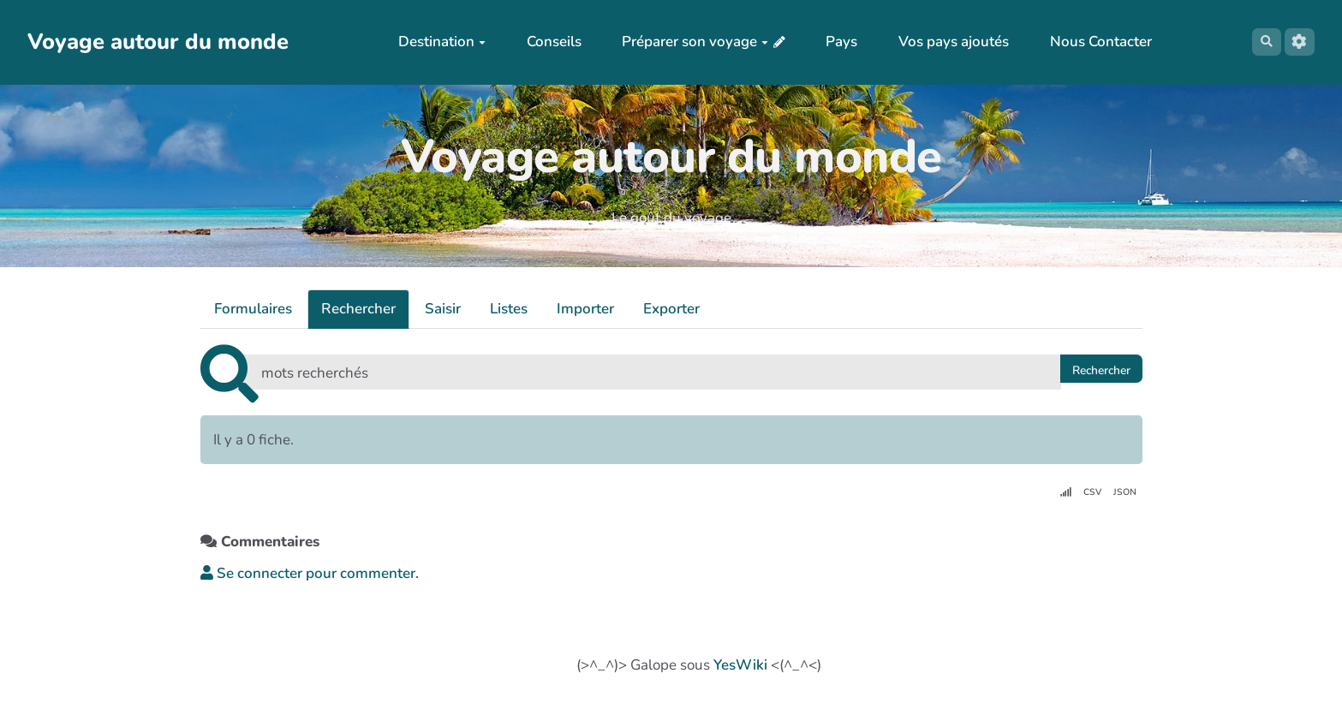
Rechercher (358, 309)
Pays (834, 41)
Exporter (671, 309)
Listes (509, 309)
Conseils (546, 41)
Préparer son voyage (687, 41)
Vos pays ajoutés (946, 41)
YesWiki (740, 666)
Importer (585, 309)
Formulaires (253, 309)
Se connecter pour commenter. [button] (309, 577)
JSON (1122, 493)
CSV (1086, 493)
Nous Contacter (1093, 41)
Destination (434, 41)
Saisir (443, 309)
